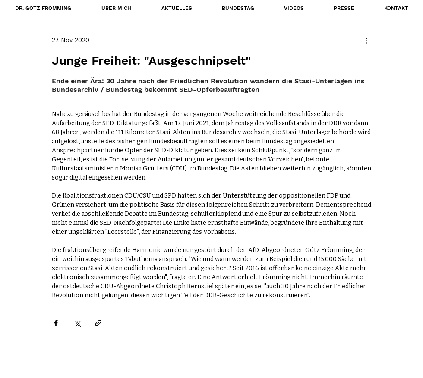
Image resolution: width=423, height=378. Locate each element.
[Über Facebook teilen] (56, 323)
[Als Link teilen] (98, 323)
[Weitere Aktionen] (366, 40)
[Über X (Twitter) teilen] (77, 323)
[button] (238, 8)
